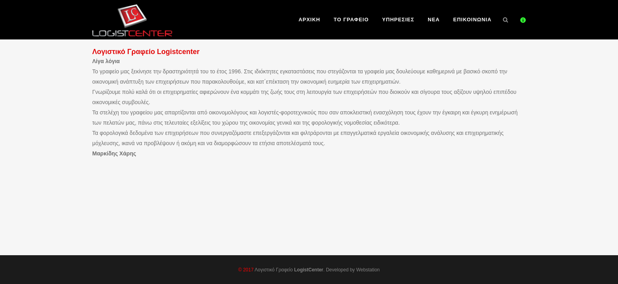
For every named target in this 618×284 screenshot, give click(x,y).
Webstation (368, 270)
